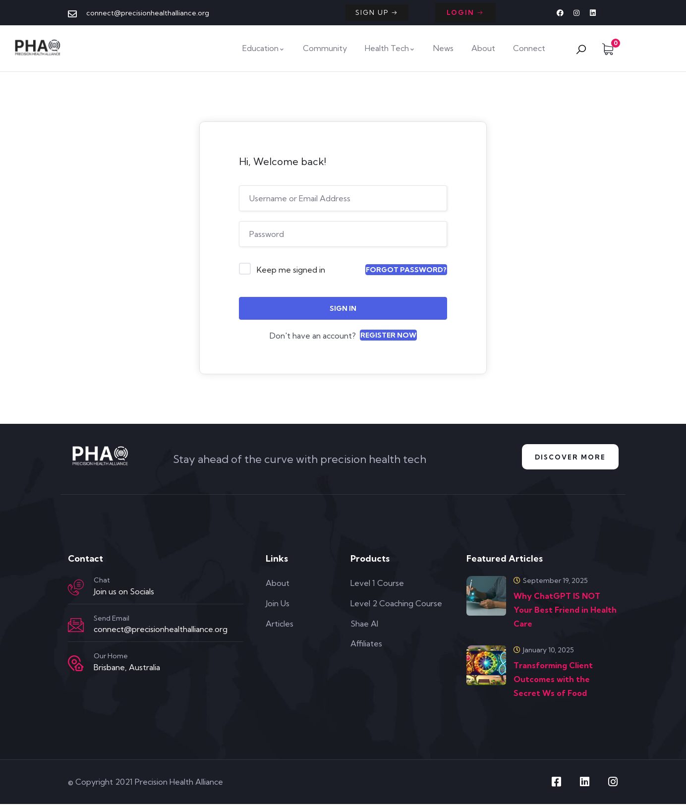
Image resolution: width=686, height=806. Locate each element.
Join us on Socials (124, 593)
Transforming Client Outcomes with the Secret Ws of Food (553, 681)
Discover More (566, 458)
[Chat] (76, 589)
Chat (102, 581)
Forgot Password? (406, 269)
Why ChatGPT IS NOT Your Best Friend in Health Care (565, 612)
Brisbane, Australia (127, 669)
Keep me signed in (291, 270)
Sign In (343, 308)
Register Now (388, 335)
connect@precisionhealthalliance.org (161, 631)
